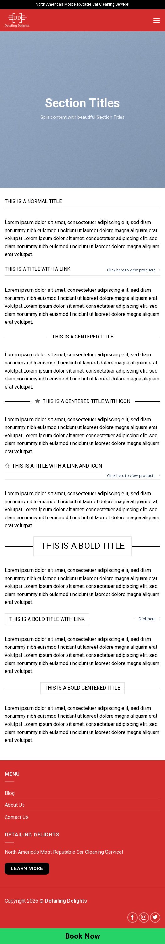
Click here (149, 618)
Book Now (82, 936)
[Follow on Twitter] (155, 917)
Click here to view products (133, 269)
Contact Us (17, 817)
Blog (10, 793)
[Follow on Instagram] (144, 917)
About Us (15, 805)
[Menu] (156, 20)
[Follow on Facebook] (132, 917)
